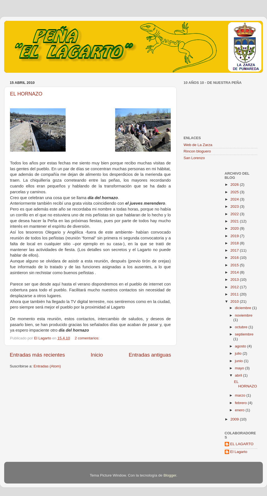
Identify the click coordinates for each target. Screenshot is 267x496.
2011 (235, 294)
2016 (235, 257)
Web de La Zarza (198, 145)
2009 (235, 419)
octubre (242, 327)
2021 (235, 221)
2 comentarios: (87, 338)
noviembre (244, 315)
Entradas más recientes (37, 355)
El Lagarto (239, 452)
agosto (241, 346)
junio (239, 361)
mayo (240, 368)
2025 (235, 192)
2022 (235, 214)
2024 (235, 199)
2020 (235, 228)
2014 (235, 272)
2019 (235, 236)
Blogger (170, 475)
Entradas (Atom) (47, 366)
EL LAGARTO (242, 444)
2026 (235, 184)
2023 (235, 206)
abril (239, 375)
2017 (235, 250)
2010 (235, 301)
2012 (235, 287)
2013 (235, 279)
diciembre (243, 308)
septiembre (244, 334)
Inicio (97, 355)
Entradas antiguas (150, 355)
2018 (235, 243)
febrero (241, 403)
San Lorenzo (194, 158)
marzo (240, 395)
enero (240, 410)
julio (239, 353)
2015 (235, 265)
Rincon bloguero (197, 151)
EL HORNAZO (26, 94)
